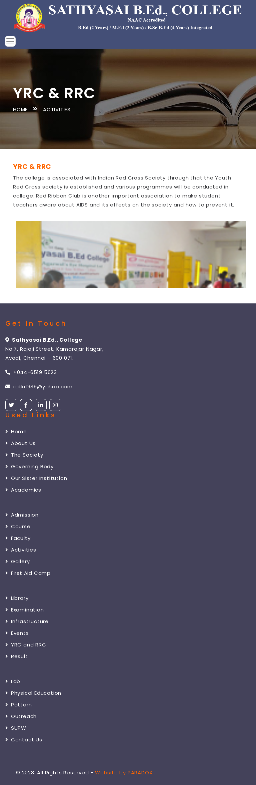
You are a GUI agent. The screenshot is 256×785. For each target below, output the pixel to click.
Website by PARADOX (123, 772)
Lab (12, 681)
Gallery (17, 561)
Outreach (21, 716)
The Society (24, 454)
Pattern (18, 704)
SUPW (15, 727)
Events (17, 632)
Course (18, 526)
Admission (22, 514)
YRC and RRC (25, 644)
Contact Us (23, 739)
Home (20, 109)
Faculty (17, 538)
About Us (20, 443)
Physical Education (33, 692)
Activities (20, 549)
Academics (23, 489)
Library (16, 597)
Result (16, 656)
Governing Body (29, 466)
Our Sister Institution (36, 478)
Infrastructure (27, 621)
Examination (24, 609)
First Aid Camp (28, 573)
